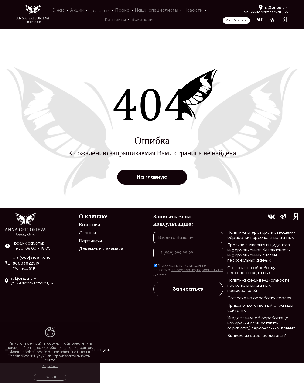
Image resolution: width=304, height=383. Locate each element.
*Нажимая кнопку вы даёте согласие (188, 290)
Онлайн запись (236, 20)
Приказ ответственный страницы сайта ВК (260, 328)
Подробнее (50, 366)
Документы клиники (101, 269)
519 (32, 289)
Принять (50, 377)
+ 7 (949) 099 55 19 (32, 279)
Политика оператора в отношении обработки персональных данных (261, 255)
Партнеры (90, 261)
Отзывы (87, 253)
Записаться (188, 309)
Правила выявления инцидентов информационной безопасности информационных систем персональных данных (259, 273)
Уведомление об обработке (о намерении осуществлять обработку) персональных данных (261, 343)
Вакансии (89, 245)
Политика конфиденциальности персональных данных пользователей (258, 306)
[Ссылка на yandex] (285, 20)
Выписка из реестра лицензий (257, 356)
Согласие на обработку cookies (259, 318)
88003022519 (26, 284)
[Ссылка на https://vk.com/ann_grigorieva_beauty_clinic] (260, 20)
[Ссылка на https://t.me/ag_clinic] (272, 20)
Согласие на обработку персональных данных (251, 291)
